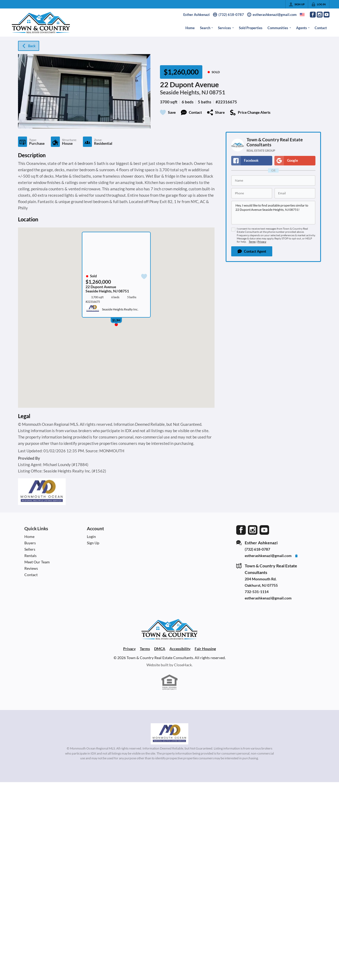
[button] (251, 251)
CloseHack (183, 665)
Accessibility (180, 648)
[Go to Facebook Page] (313, 14)
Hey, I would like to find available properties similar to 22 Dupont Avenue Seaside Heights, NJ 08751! (273, 213)
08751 (217, 92)
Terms (252, 241)
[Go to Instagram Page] (320, 14)
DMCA (159, 648)
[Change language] (302, 15)
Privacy (261, 241)
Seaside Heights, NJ (184, 92)
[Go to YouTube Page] (326, 14)
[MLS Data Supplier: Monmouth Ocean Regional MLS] (169, 734)
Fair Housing (205, 648)
